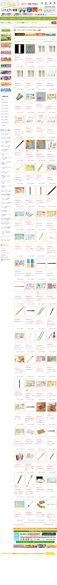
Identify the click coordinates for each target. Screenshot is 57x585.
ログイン (6, 30)
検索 (53, 22)
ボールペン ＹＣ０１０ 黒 (52, 197)
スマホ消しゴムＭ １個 (51, 365)
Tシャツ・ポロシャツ (6, 236)
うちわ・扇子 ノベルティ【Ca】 (6, 168)
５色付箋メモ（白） (29, 438)
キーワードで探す (21, 22)
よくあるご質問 (37, 18)
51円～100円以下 (4, 102)
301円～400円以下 (4, 116)
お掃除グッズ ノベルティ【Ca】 (6, 187)
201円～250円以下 (4, 111)
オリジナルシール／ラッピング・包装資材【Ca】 (6, 232)
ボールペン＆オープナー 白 (41, 174)
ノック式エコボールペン (19, 390)
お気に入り (45, 18)
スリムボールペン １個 (40, 103)
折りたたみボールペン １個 (30, 220)
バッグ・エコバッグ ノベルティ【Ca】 (6, 134)
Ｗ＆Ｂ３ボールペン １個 (30, 317)
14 (43, 39)
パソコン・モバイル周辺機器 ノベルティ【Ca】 (6, 163)
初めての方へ (4, 18)
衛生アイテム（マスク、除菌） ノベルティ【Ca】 (6, 176)
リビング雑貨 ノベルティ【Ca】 (6, 158)
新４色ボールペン (28, 510)
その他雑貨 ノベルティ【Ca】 (6, 215)
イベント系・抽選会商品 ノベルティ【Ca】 (6, 227)
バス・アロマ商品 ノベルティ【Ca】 (6, 207)
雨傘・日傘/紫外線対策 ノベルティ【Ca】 (6, 219)
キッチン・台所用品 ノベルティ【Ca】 (6, 199)
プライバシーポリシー (6, 252)
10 (36, 39)
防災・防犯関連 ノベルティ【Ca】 (6, 150)
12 (40, 39)
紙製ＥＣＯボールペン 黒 (30, 365)
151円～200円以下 (4, 108)
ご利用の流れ (12, 18)
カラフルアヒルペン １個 (30, 174)
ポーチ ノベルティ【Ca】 (5, 154)
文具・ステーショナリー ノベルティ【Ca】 (6, 146)
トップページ (4, 248)
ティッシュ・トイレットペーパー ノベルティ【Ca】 (6, 182)
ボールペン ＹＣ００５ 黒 (19, 151)
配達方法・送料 (4, 257)
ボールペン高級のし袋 (18, 55)
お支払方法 (3, 255)
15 (45, 39)
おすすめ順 (30, 34)
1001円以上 (3, 125)
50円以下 (3, 99)
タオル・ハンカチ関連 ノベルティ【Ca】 (6, 203)
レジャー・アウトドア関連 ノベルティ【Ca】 (6, 191)
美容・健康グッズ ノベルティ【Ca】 (6, 211)
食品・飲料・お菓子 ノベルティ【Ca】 (6, 223)
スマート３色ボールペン (40, 486)
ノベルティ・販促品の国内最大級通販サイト (24, 553)
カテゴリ (2, 22)
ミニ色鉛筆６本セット (50, 413)
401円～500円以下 (4, 119)
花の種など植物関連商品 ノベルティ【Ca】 (6, 195)
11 (38, 39)
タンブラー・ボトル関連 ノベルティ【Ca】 (6, 138)
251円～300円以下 (4, 113)
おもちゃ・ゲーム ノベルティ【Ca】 (6, 172)
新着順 (50, 34)
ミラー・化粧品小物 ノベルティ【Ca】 (6, 142)
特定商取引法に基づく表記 (6, 260)
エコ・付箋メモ (38, 438)
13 (42, 39)
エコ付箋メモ (38, 510)
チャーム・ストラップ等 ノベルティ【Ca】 (6, 240)
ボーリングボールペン (50, 342)
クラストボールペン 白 (19, 317)
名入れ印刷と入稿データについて (24, 18)
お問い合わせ (52, 18)
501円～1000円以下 (5, 122)
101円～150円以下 (4, 105)
